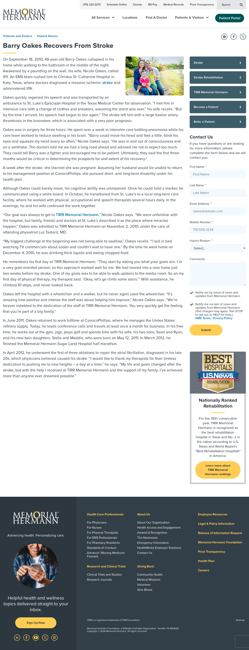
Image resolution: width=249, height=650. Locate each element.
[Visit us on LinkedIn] (17, 637)
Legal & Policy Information (216, 524)
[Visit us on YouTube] (36, 637)
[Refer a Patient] (218, 122)
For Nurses (94, 527)
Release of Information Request (220, 533)
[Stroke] (218, 63)
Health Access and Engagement (159, 527)
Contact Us (144, 553)
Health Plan (206, 561)
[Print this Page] (224, 37)
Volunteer (144, 584)
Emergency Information (153, 543)
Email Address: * (200, 204)
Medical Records (173, 4)
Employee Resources (212, 514)
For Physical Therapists (102, 532)
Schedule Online (117, 4)
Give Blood (144, 590)
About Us (143, 514)
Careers (203, 570)
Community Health (150, 574)
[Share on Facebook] (234, 37)
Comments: (197, 259)
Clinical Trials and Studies (104, 574)
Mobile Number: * (201, 222)
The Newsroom (147, 537)
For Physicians (96, 522)
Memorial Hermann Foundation (220, 542)
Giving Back (145, 566)
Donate (137, 4)
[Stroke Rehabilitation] (218, 77)
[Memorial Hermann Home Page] (22, 13)
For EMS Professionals (102, 537)
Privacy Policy (222, 318)
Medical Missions (148, 579)
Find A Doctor (156, 18)
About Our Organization (153, 522)
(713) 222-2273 (92, 4)
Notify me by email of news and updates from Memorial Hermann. (218, 294)
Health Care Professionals (105, 514)
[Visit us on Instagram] (54, 637)
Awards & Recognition (152, 532)
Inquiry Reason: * (201, 240)
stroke (107, 82)
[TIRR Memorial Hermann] (218, 92)
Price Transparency (202, 4)
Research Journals (99, 579)
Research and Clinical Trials (106, 566)
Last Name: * (198, 185)
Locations (130, 18)
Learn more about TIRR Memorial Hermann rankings (218, 470)
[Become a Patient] (218, 107)
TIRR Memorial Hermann (77, 215)
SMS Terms (203, 318)
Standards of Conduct (101, 548)
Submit (206, 330)
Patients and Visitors (17, 36)
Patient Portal (229, 18)
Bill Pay (152, 4)
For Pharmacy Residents (103, 543)
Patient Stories (47, 36)
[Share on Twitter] (243, 37)
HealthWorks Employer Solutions (159, 548)
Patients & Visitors (192, 18)
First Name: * (198, 167)
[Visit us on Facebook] (26, 637)
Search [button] (232, 4)
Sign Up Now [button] (36, 623)
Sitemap (240, 620)
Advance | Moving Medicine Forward (106, 554)
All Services (103, 18)
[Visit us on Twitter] (45, 637)
